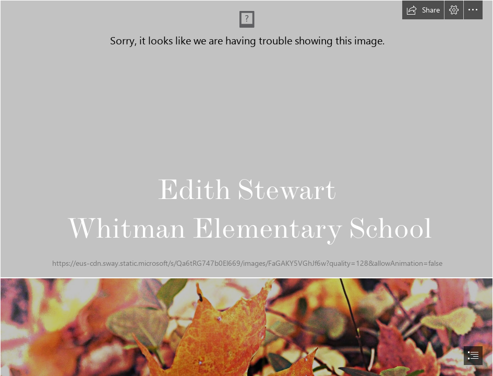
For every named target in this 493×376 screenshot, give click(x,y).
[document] (246, 188)
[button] (423, 10)
